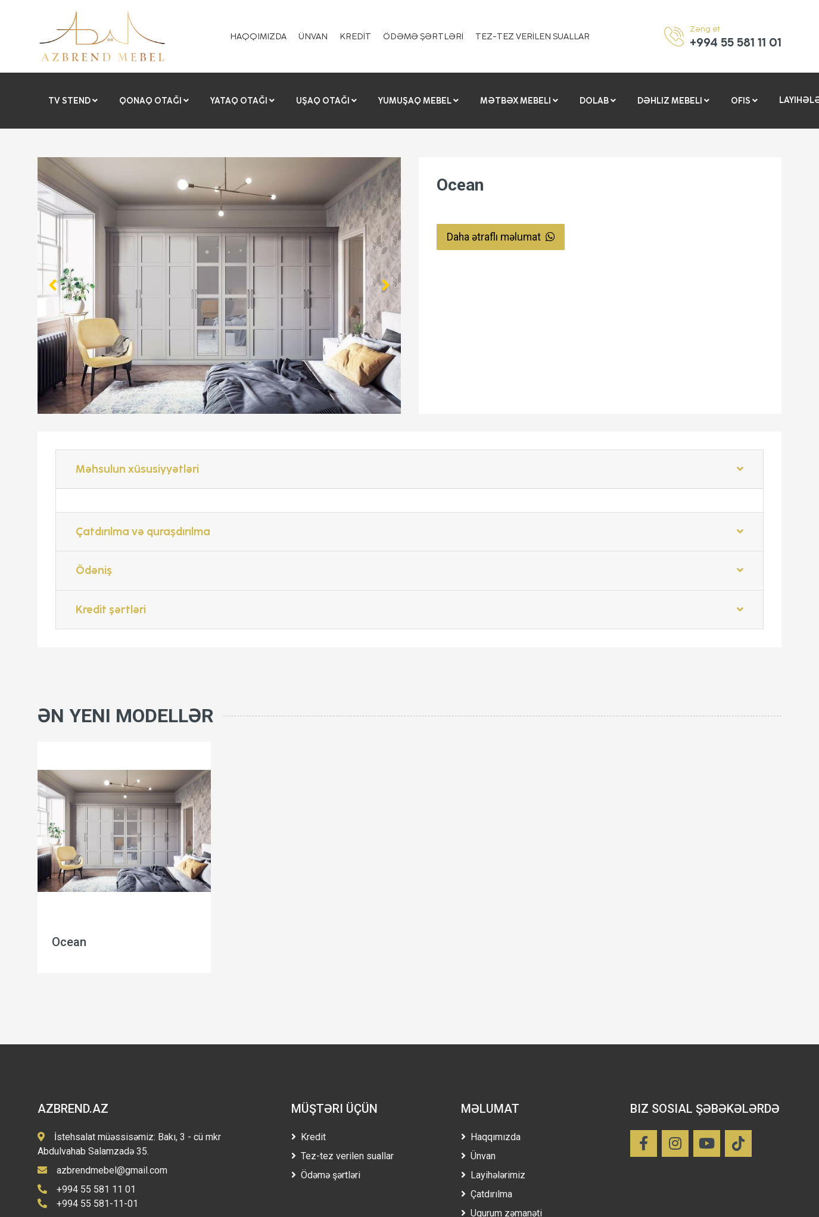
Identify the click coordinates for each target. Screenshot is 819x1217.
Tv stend (73, 101)
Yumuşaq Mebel (418, 101)
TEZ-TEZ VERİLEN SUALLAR (532, 36)
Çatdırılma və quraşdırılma (409, 532)
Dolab (598, 101)
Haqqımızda (491, 1137)
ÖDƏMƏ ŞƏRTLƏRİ (423, 36)
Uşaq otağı (326, 101)
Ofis (744, 101)
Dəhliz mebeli (673, 101)
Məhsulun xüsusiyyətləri (409, 469)
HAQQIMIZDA (258, 36)
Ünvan (478, 1156)
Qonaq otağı (154, 101)
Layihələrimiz (493, 1175)
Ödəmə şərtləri (325, 1175)
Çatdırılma (486, 1194)
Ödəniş (409, 570)
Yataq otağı (242, 101)
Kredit (308, 1137)
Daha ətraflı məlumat (501, 237)
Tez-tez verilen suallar (342, 1156)
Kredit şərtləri (409, 610)
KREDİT (355, 36)
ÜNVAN (313, 36)
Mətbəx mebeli (519, 101)
